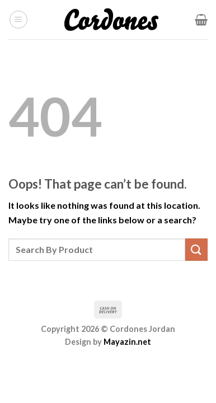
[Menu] (18, 20)
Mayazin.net (127, 341)
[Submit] (196, 249)
